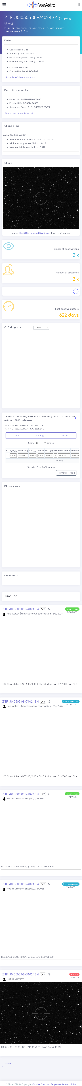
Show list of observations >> (20, 77)
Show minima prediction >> (19, 112)
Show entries (41, 443)
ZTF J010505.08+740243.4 (20, 609)
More (8, 1063)
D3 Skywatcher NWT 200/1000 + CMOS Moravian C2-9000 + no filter (40, 684)
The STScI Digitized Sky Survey (34, 233)
